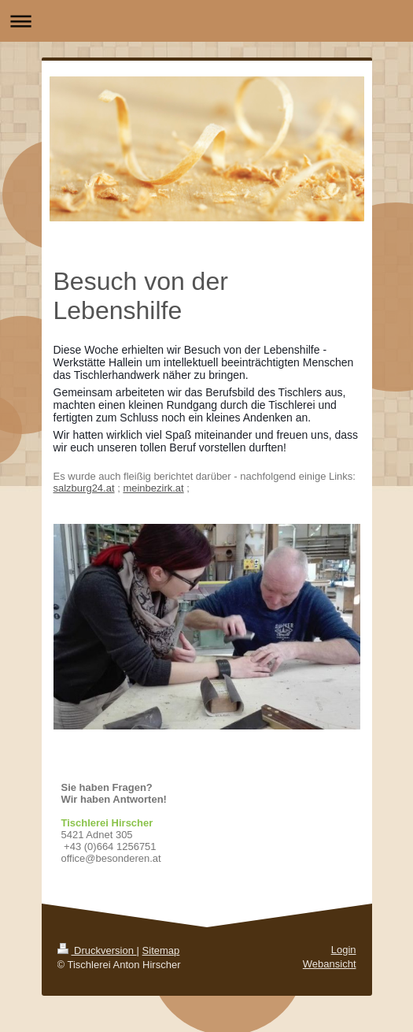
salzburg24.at (84, 488)
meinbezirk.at (153, 488)
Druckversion (97, 950)
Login (343, 950)
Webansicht (329, 964)
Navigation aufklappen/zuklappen (206, 21)
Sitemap (161, 950)
